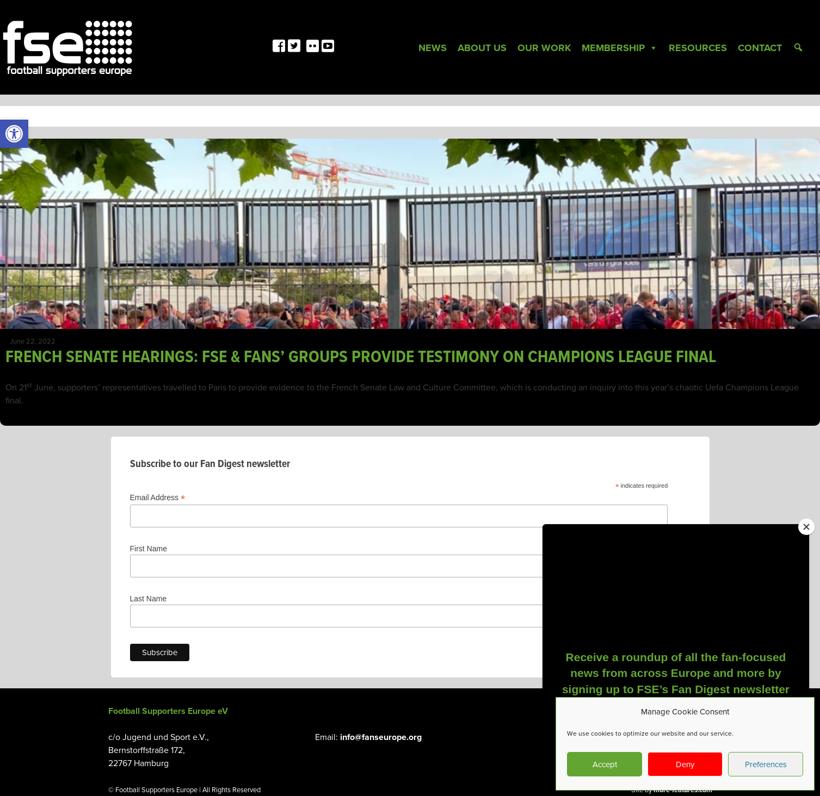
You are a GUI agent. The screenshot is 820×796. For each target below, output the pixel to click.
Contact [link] (760, 48)
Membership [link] (620, 48)
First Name (148, 548)
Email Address (158, 498)
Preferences (766, 764)
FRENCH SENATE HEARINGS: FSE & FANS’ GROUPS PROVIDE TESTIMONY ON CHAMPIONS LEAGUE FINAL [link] (360, 357)
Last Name (148, 598)
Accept (605, 764)
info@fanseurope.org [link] (381, 737)
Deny (685, 764)
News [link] (432, 48)
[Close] (806, 527)
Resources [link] (698, 48)
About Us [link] (482, 48)
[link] (14, 134)
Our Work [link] (544, 48)
